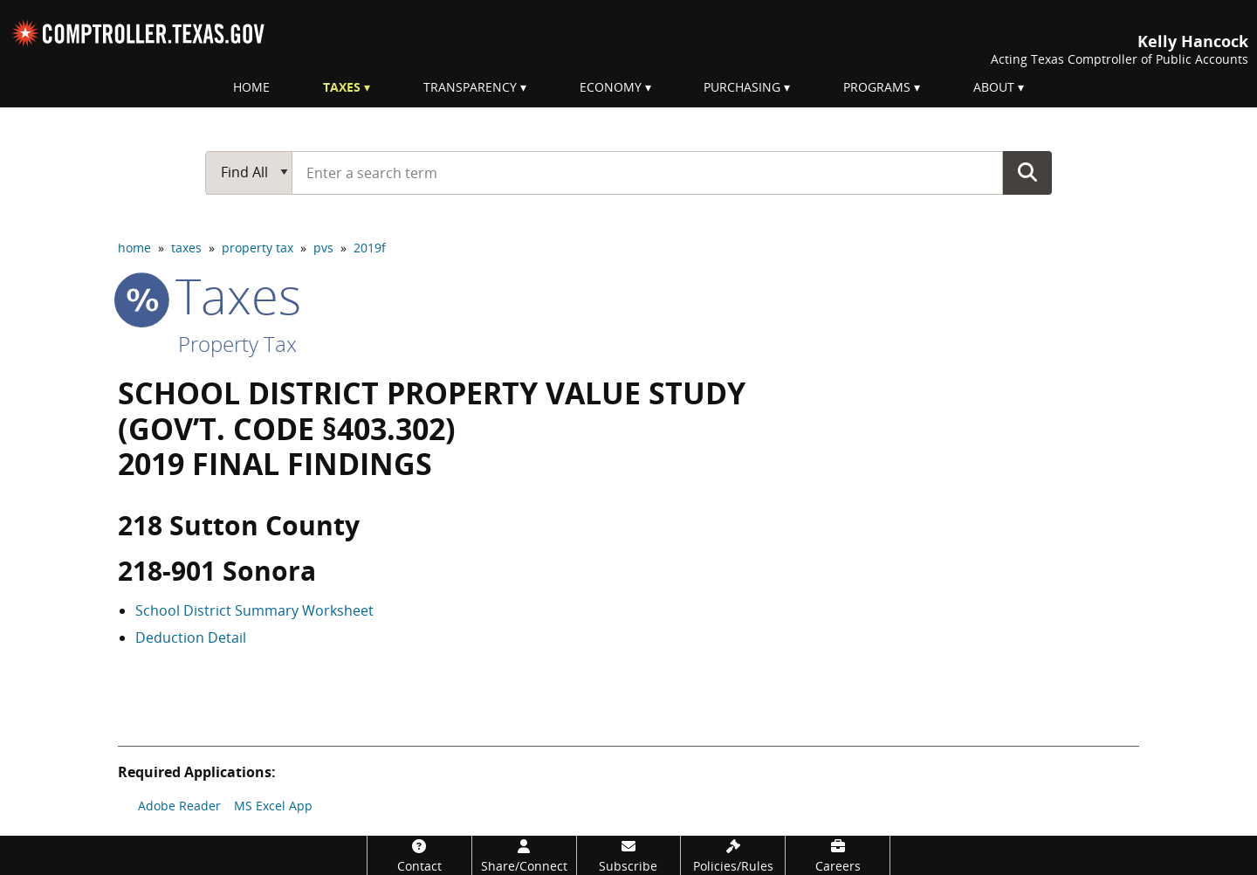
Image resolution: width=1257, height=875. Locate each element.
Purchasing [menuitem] (742, 87)
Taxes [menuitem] (342, 87)
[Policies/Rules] (733, 855)
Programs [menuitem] (876, 87)
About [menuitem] (993, 87)
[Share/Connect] (524, 855)
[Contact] (419, 855)
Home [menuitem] (251, 87)
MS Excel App (273, 805)
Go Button (1027, 172)
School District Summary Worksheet (254, 610)
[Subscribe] (629, 855)
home (134, 247)
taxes (186, 247)
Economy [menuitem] (611, 87)
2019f (370, 247)
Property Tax (237, 343)
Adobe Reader (179, 805)
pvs (323, 247)
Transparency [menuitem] (470, 87)
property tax (257, 247)
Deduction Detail (190, 637)
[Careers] (838, 855)
